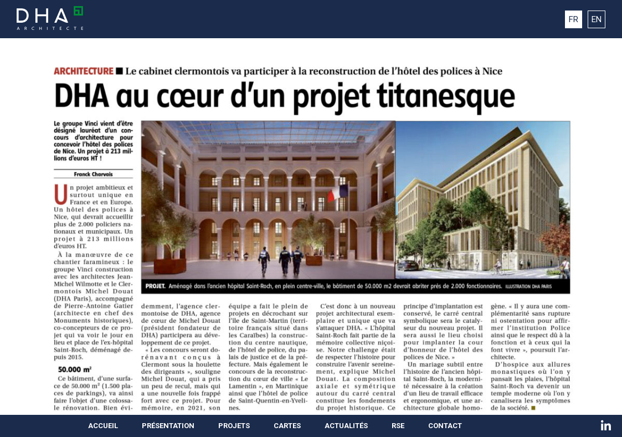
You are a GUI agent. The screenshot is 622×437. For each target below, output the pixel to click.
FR (573, 19)
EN (597, 19)
